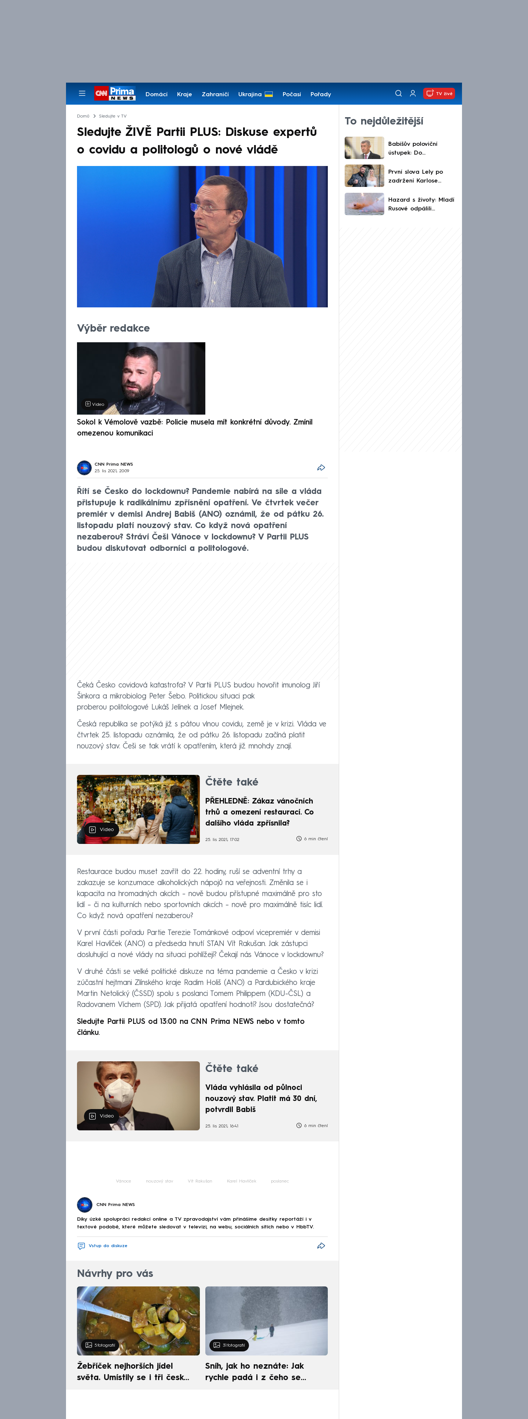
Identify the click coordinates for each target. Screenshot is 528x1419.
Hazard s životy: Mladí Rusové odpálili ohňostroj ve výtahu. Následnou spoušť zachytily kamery (421, 205)
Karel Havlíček (241, 1181)
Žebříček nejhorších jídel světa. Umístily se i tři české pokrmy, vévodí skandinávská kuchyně (134, 1373)
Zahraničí (215, 95)
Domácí (157, 95)
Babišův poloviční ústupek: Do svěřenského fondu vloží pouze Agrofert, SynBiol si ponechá (419, 149)
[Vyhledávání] (398, 93)
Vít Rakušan (200, 1181)
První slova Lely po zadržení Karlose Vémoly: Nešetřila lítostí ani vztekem (415, 177)
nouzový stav (159, 1181)
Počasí (292, 95)
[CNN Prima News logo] (115, 93)
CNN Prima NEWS (114, 464)
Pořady (321, 95)
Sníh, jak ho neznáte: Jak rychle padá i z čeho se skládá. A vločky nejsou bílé (260, 1373)
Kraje (184, 95)
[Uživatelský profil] (413, 93)
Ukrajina (250, 95)
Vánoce (123, 1181)
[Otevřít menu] (82, 93)
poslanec (280, 1181)
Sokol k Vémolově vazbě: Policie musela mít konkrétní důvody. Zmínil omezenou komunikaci (194, 428)
